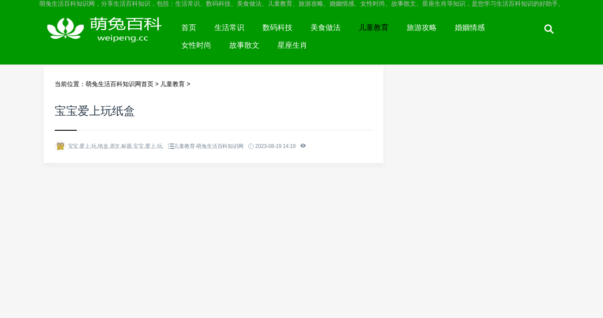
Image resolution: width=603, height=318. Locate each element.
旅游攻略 (422, 27)
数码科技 (277, 27)
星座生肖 (292, 45)
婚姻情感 (470, 27)
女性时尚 (196, 45)
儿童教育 (374, 27)
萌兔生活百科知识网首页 (120, 83)
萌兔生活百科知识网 (108, 36)
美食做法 (326, 27)
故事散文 (244, 45)
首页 (188, 27)
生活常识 (229, 27)
